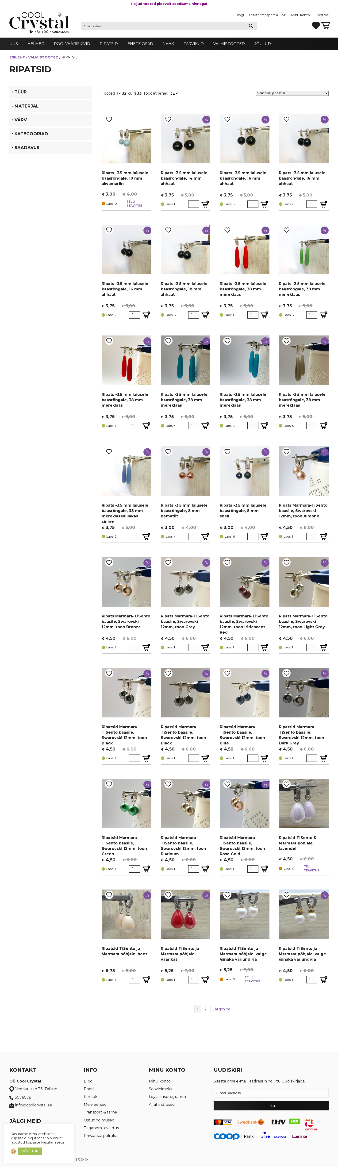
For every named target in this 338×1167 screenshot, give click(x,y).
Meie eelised (95, 1104)
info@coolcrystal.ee (30, 1105)
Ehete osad (140, 44)
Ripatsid (109, 44)
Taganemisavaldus (101, 1128)
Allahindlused (162, 1104)
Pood (89, 1089)
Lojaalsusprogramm (167, 1096)
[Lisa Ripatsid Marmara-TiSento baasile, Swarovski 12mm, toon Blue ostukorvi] (264, 758)
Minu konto (301, 15)
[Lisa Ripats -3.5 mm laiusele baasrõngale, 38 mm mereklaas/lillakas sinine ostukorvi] (146, 536)
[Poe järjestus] (292, 93)
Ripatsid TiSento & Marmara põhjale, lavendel (297, 843)
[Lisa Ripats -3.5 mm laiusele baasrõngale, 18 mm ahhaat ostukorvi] (205, 315)
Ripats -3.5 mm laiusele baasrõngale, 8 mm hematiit (184, 510)
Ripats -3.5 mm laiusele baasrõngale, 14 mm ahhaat (184, 178)
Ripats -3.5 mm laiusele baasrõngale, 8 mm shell (243, 510)
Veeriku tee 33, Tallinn (33, 1089)
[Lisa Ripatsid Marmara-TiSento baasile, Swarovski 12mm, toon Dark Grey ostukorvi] (324, 758)
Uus (13, 44)
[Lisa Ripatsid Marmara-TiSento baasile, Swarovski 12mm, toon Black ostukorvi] (146, 758)
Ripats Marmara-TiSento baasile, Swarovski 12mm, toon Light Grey (303, 621)
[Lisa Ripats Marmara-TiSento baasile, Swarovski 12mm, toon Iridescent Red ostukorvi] (264, 647)
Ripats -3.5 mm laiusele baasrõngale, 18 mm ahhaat (184, 289)
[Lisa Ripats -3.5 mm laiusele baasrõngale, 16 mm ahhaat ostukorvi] (264, 204)
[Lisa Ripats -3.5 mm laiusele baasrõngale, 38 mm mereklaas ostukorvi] (264, 315)
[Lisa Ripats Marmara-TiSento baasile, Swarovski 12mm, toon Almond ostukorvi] (324, 536)
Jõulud (262, 44)
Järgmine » (223, 1009)
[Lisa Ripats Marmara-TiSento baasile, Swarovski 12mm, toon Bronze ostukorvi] (146, 647)
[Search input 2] (163, 26)
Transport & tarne (100, 1112)
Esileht (17, 57)
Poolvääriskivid (72, 44)
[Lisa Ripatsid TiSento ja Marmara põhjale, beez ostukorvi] (146, 979)
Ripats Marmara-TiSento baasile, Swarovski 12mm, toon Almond (303, 510)
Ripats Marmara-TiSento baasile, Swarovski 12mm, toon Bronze (126, 621)
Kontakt (322, 15)
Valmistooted (229, 44)
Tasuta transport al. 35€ (267, 15)
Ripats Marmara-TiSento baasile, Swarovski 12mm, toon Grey (185, 621)
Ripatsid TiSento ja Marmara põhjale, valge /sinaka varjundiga (243, 954)
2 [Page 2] (205, 1009)
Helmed (35, 44)
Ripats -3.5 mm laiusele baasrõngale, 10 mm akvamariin (125, 178)
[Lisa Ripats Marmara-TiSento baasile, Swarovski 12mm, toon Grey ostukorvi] (205, 647)
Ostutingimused (99, 1120)
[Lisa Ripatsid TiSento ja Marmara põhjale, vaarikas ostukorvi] (205, 979)
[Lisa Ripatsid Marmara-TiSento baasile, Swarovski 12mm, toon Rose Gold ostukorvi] (264, 869)
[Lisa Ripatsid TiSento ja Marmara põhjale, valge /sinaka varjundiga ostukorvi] (324, 979)
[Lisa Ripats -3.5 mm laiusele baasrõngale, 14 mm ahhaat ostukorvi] (205, 204)
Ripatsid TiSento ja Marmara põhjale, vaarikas (180, 954)
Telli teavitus (134, 203)
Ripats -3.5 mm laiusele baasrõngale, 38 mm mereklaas (243, 289)
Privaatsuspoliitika (100, 1135)
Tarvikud (194, 44)
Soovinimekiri (161, 1089)
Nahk (168, 44)
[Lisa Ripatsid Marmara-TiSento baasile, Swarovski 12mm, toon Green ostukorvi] (146, 869)
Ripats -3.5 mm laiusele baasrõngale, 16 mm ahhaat (243, 178)
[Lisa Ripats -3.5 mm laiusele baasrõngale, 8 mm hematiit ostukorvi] (205, 536)
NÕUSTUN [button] (30, 1151)
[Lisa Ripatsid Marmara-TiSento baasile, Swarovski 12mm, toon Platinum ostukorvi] (205, 869)
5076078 (20, 1097)
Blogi (239, 15)
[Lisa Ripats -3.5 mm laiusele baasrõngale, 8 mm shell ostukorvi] (264, 536)
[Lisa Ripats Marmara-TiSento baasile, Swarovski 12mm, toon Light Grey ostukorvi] (324, 647)
